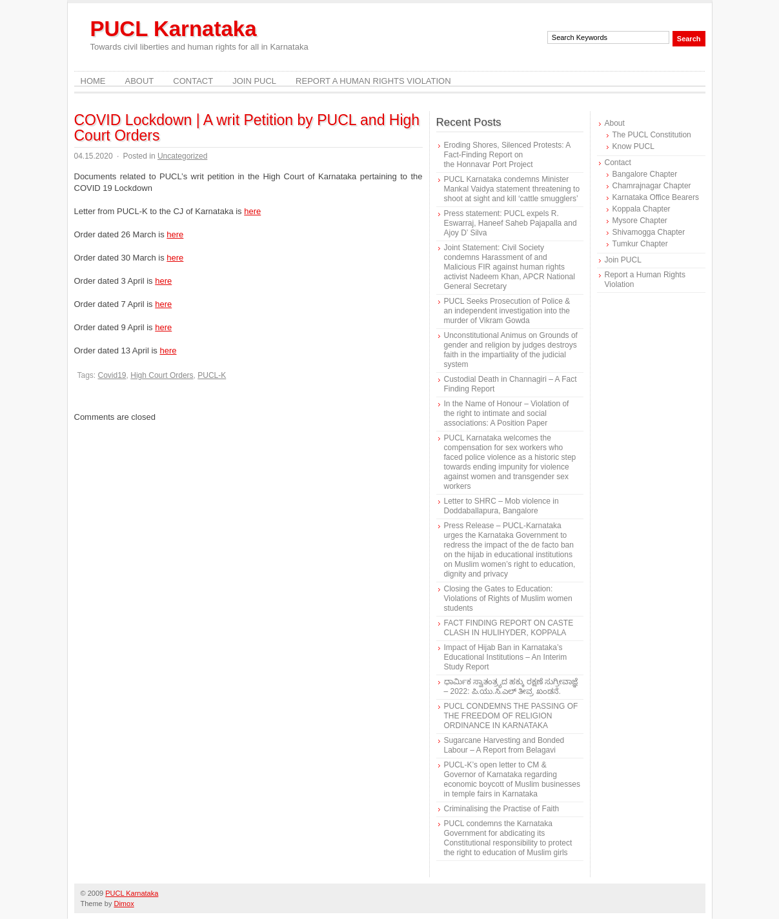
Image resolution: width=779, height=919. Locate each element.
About (139, 81)
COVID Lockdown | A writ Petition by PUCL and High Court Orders (247, 128)
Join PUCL (254, 81)
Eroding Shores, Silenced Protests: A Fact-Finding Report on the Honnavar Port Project (507, 155)
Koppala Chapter (641, 208)
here (252, 211)
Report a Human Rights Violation (373, 81)
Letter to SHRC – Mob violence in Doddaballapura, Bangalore (501, 506)
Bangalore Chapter (645, 174)
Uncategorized (182, 156)
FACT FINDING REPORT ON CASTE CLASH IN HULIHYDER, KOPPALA (509, 627)
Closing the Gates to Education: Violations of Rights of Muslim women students (508, 598)
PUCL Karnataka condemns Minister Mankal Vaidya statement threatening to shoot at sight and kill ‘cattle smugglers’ (512, 189)
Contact (193, 81)
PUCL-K (211, 375)
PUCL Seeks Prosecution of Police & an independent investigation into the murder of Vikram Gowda (507, 311)
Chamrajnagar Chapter (651, 185)
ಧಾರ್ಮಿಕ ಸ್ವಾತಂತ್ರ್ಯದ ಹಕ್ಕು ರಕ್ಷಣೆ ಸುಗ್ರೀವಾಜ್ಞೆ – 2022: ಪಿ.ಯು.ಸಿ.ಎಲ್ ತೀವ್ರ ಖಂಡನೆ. (511, 686)
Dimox (124, 903)
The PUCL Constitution (651, 134)
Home (93, 81)
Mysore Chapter (639, 220)
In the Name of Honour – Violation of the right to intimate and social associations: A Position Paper (506, 413)
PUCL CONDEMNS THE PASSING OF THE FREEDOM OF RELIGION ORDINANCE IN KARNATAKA (511, 716)
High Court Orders (161, 375)
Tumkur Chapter (640, 243)
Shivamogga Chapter (648, 232)
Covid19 (112, 375)
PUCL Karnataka (173, 29)
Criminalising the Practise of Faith (502, 808)
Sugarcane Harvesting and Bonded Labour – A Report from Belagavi (504, 745)
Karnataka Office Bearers (656, 197)
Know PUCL (633, 146)
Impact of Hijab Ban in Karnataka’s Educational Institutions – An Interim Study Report (505, 657)
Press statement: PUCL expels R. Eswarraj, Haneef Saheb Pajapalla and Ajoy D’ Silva (510, 223)
